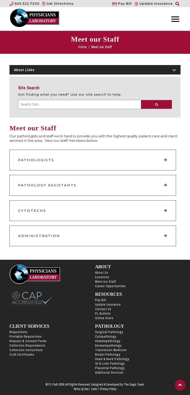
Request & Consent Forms (28, 341)
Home (83, 46)
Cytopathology (106, 336)
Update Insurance (108, 304)
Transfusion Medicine (111, 350)
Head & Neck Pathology (112, 359)
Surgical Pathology (109, 332)
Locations (102, 277)
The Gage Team (134, 384)
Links (94, 389)
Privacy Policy (108, 389)
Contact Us (103, 309)
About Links (95, 69)
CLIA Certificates (21, 354)
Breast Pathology (107, 354)
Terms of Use (80, 389)
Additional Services (109, 372)
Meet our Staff (105, 282)
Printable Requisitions (25, 336)
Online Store (104, 318)
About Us (101, 273)
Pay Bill (100, 300)
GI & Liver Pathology (110, 363)
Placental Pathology (110, 368)
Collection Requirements (27, 345)
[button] (180, 385)
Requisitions (18, 332)
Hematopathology (108, 341)
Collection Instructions (26, 350)
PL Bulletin (103, 313)
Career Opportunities (110, 286)
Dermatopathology (108, 345)
